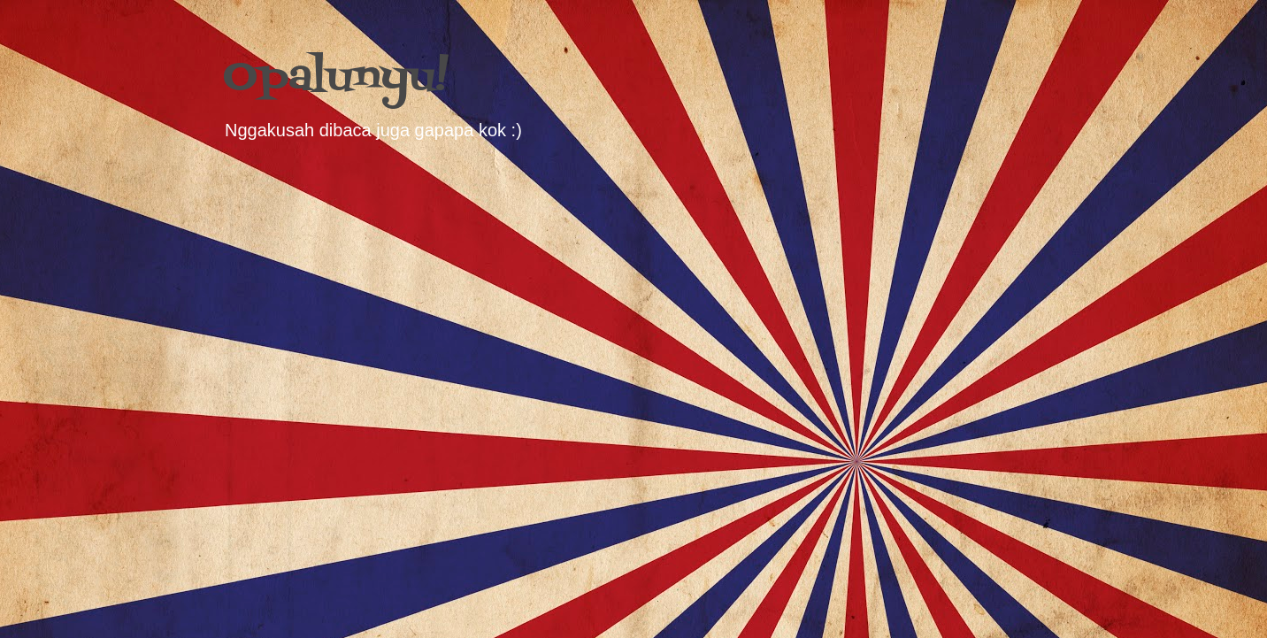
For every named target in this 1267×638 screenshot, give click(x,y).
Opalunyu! (336, 78)
